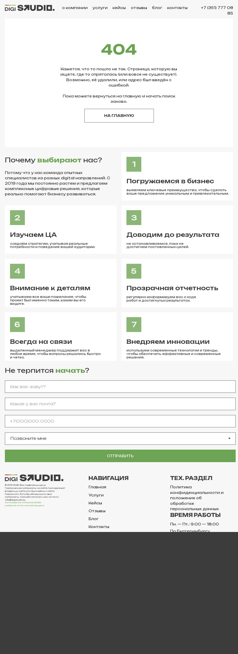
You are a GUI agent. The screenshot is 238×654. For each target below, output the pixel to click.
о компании (75, 8)
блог (157, 8)
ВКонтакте (16, 584)
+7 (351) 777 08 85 (217, 10)
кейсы (119, 8)
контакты (177, 8)
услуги (100, 8)
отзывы (139, 8)
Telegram (14, 592)
